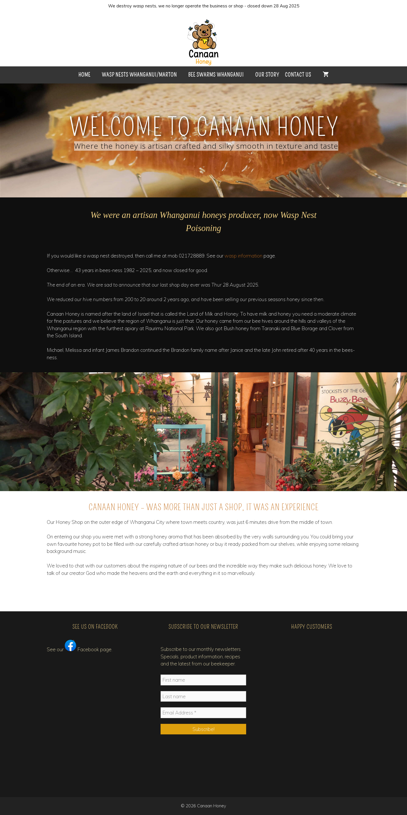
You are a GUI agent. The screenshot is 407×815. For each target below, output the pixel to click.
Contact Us (298, 75)
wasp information (243, 256)
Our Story (267, 75)
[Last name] (203, 696)
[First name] (203, 680)
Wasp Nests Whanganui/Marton (139, 75)
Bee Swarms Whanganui (216, 75)
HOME (84, 75)
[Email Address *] (203, 712)
